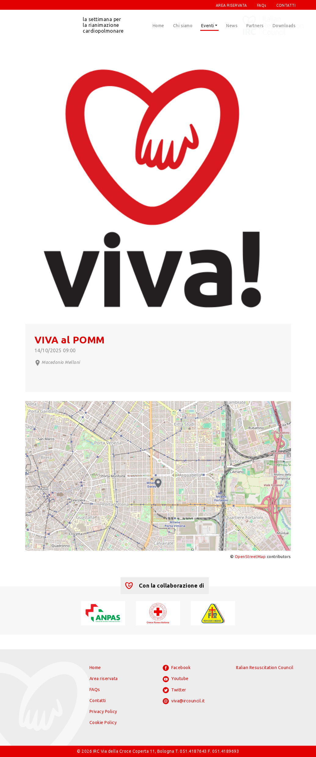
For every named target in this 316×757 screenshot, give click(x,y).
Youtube (176, 679)
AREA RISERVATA (231, 5)
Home (158, 25)
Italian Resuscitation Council (265, 667)
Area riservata (103, 678)
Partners (255, 25)
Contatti (97, 700)
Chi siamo (183, 25)
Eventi (207, 25)
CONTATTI (286, 5)
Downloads (284, 25)
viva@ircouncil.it (184, 701)
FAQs (261, 5)
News (232, 25)
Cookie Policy (103, 722)
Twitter (174, 690)
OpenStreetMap (250, 556)
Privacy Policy (103, 711)
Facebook (177, 668)
